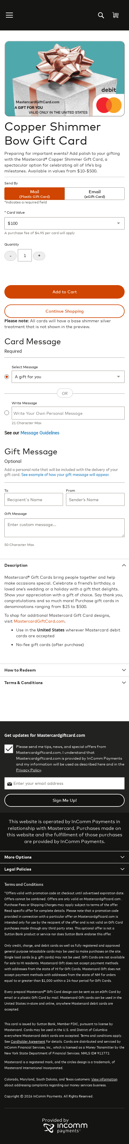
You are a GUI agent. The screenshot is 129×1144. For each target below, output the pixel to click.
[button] (10, 15)
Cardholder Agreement (28, 1041)
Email (95, 194)
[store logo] (27, 15)
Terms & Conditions (23, 682)
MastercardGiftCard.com (39, 621)
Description (15, 565)
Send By (11, 183)
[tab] (64, 565)
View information (104, 1079)
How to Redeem (20, 669)
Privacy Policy (28, 770)
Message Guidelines (39, 432)
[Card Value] (64, 223)
